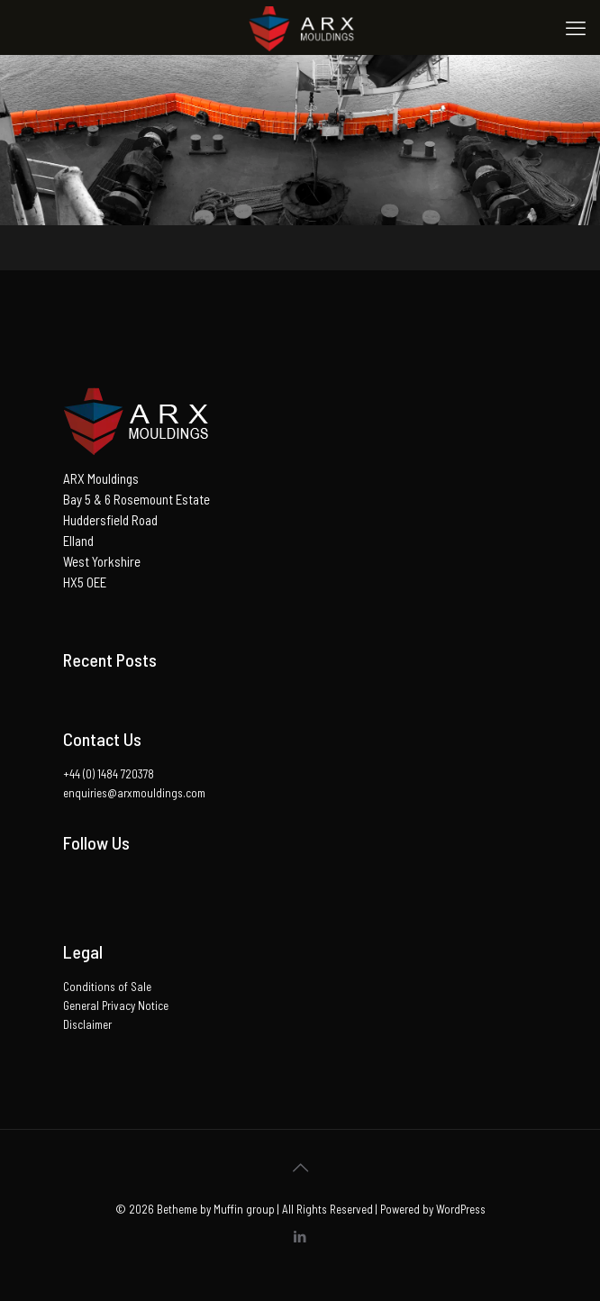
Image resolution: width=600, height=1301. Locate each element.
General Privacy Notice (115, 1005)
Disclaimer (87, 1024)
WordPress (461, 1209)
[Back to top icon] (300, 1167)
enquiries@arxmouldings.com (134, 793)
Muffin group (244, 1209)
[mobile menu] (575, 27)
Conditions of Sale (107, 986)
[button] (137, 420)
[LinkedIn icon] (300, 1236)
